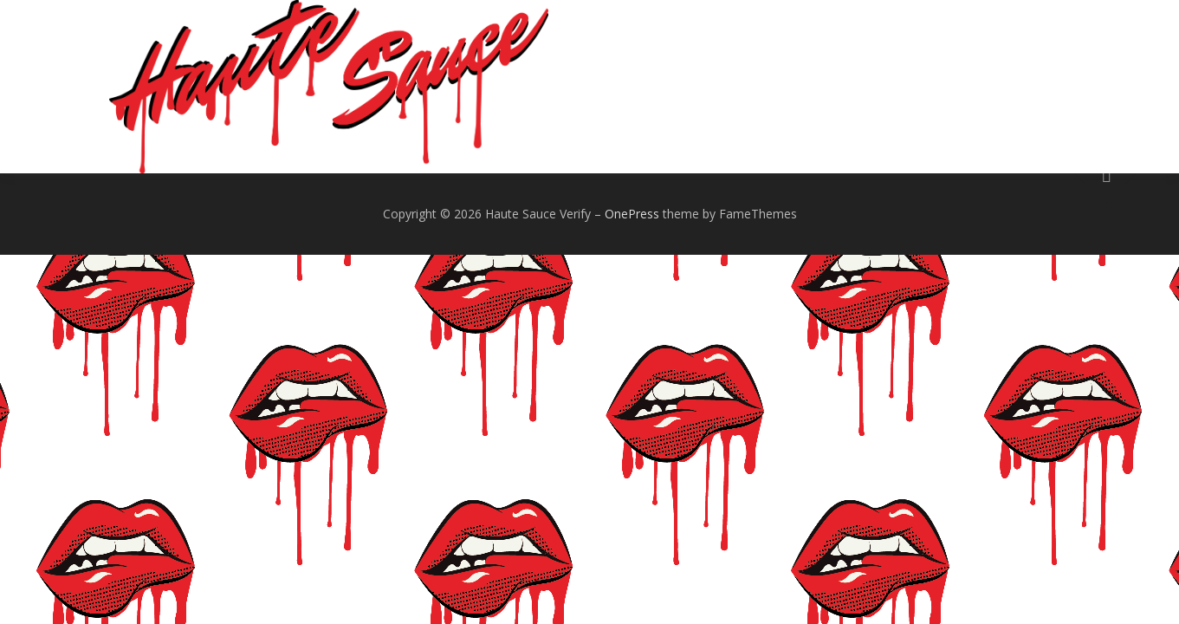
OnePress (632, 213)
